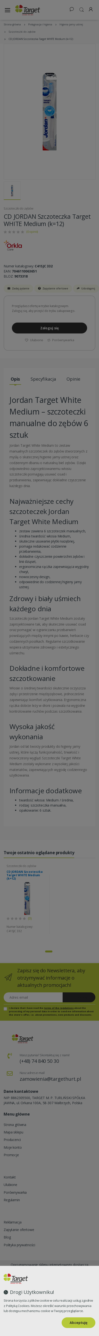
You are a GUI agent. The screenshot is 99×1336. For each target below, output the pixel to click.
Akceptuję (78, 1322)
